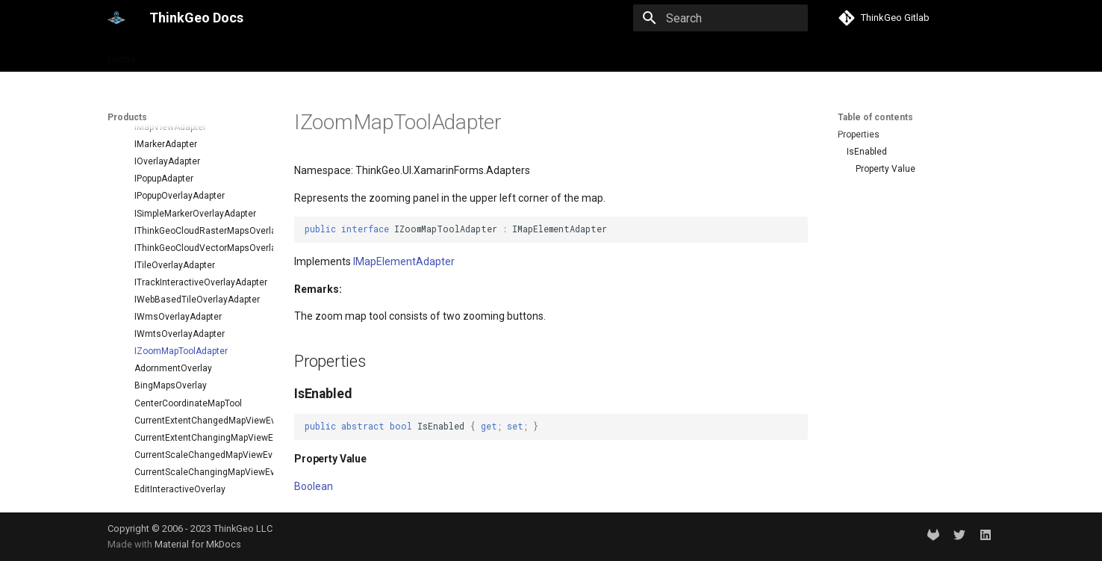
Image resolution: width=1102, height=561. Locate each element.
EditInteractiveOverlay (179, 446)
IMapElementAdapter (404, 261)
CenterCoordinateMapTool (188, 361)
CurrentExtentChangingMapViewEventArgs (197, 395)
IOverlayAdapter (167, 119)
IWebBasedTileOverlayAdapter (197, 257)
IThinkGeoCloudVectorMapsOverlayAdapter (197, 205)
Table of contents (875, 117)
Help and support (257, 55)
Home (122, 55)
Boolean (313, 486)
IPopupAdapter (163, 136)
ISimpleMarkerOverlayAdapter (195, 171)
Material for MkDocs (198, 544)
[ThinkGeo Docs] (116, 18)
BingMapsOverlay (170, 343)
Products (176, 55)
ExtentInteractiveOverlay (185, 464)
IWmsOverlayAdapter (178, 274)
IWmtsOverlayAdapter (179, 291)
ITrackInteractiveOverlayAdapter (197, 240)
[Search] (720, 17)
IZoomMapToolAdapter (181, 308)
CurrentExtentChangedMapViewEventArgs (197, 378)
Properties (859, 134)
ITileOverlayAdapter (174, 222)
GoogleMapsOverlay (175, 481)
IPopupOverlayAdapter (179, 153)
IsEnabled (867, 151)
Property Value (885, 169)
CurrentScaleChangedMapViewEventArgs (197, 412)
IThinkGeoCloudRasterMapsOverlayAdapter (197, 188)
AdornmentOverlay (173, 325)
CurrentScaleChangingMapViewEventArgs (197, 429)
